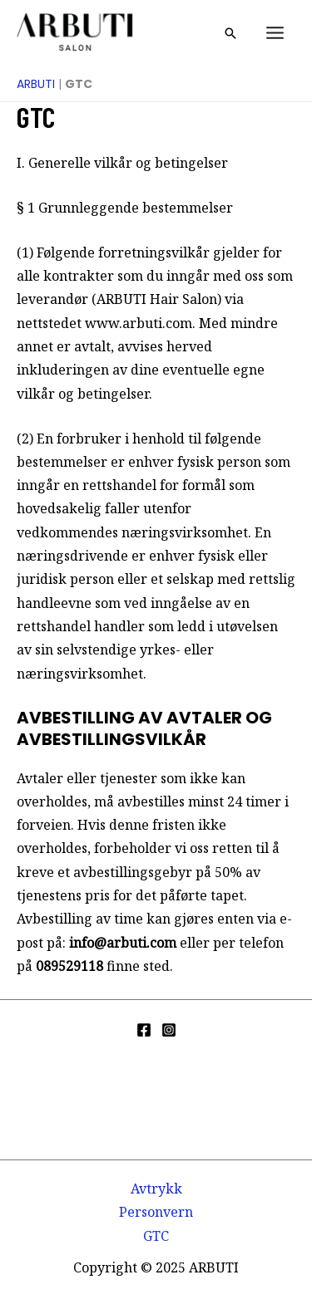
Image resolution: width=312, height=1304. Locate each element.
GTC (156, 1236)
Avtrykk (156, 1188)
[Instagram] (168, 1029)
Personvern (156, 1212)
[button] (230, 33)
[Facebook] (143, 1029)
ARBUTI (36, 84)
